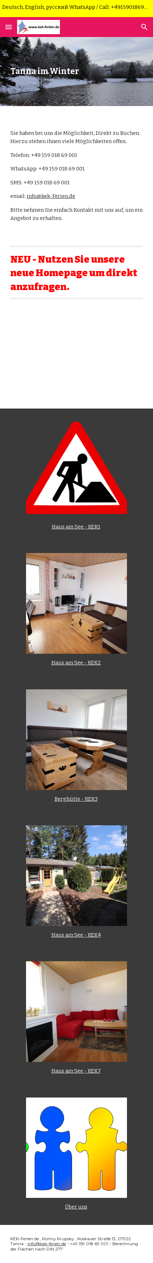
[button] (8, 27)
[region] (76, 8)
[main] (76, 71)
